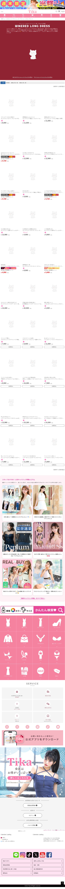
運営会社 (5, 873)
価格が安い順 (14, 82)
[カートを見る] (59, 11)
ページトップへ (62, 883)
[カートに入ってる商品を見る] (59, 12)
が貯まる (17, 717)
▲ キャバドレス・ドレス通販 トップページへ (54, 830)
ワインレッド (16, 19)
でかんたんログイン (48, 717)
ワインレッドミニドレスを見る (43, 77)
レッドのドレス (8, 19)
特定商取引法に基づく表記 (10, 869)
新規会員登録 (32, 805)
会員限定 (17, 705)
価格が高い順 (22, 82)
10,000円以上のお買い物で (17, 693)
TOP (2, 19)
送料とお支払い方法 (39, 861)
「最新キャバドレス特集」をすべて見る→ (32, 598)
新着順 (8, 82)
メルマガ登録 (32, 825)
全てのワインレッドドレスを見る (23, 77)
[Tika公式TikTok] (48, 727)
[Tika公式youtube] (58, 727)
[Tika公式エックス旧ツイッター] (27, 727)
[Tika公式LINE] (37, 727)
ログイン (32, 815)
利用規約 (36, 873)
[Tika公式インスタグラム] (7, 727)
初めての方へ (6, 861)
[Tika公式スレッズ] (17, 727)
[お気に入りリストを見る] (56, 12)
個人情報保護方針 (38, 869)
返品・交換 (36, 865)
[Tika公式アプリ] (32, 737)
